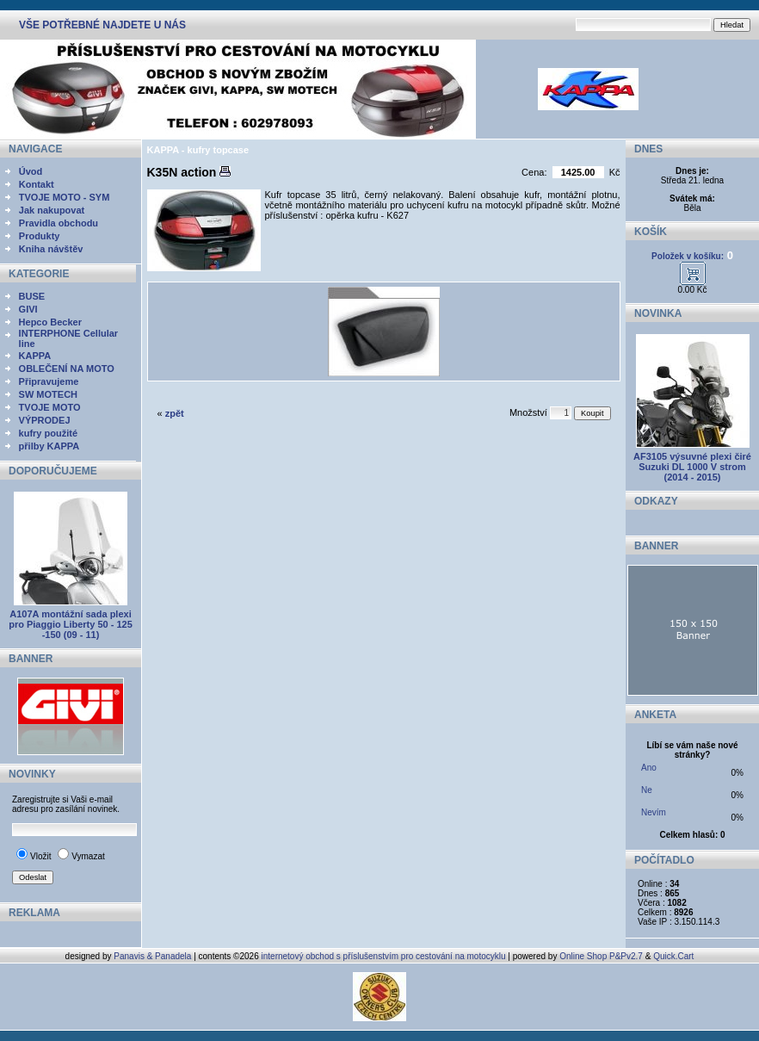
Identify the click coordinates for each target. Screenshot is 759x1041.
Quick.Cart (673, 956)
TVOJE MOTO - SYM (64, 197)
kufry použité (48, 433)
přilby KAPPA (49, 446)
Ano (649, 767)
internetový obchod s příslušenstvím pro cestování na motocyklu (384, 956)
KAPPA (35, 355)
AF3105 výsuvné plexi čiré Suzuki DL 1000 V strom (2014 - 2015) (692, 466)
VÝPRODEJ (45, 420)
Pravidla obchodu (58, 223)
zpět (174, 413)
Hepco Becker (50, 322)
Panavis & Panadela (154, 956)
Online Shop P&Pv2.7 (601, 956)
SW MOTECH (48, 394)
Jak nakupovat (51, 210)
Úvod (31, 171)
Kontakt (36, 184)
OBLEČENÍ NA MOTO (66, 368)
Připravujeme (49, 381)
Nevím (653, 812)
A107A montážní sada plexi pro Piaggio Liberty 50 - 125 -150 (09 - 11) (71, 624)
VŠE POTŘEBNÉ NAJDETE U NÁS (102, 25)
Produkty (39, 236)
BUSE (32, 296)
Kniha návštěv (51, 249)
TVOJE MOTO (50, 407)
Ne (646, 790)
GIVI (28, 309)
